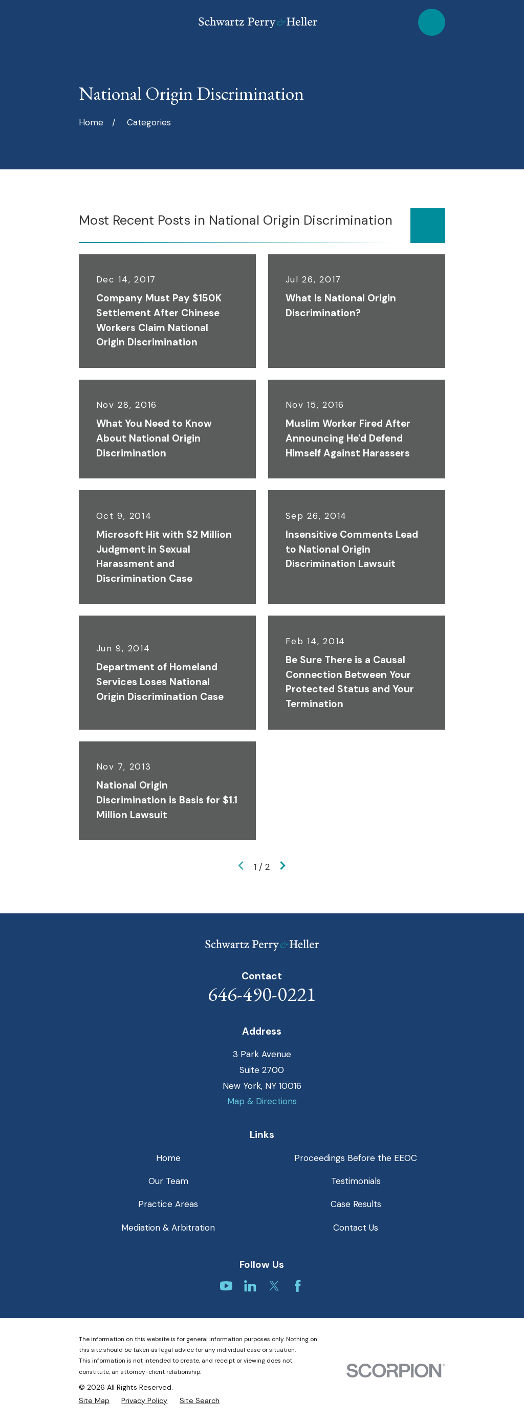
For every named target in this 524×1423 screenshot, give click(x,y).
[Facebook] (298, 1286)
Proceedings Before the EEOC (355, 1158)
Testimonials (356, 1181)
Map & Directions (262, 1101)
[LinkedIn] (250, 1286)
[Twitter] (274, 1286)
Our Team (168, 1181)
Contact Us (355, 1227)
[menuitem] (94, 1401)
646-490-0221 (262, 994)
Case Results (356, 1204)
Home (168, 1158)
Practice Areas (168, 1204)
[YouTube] (226, 1286)
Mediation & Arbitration (168, 1227)
